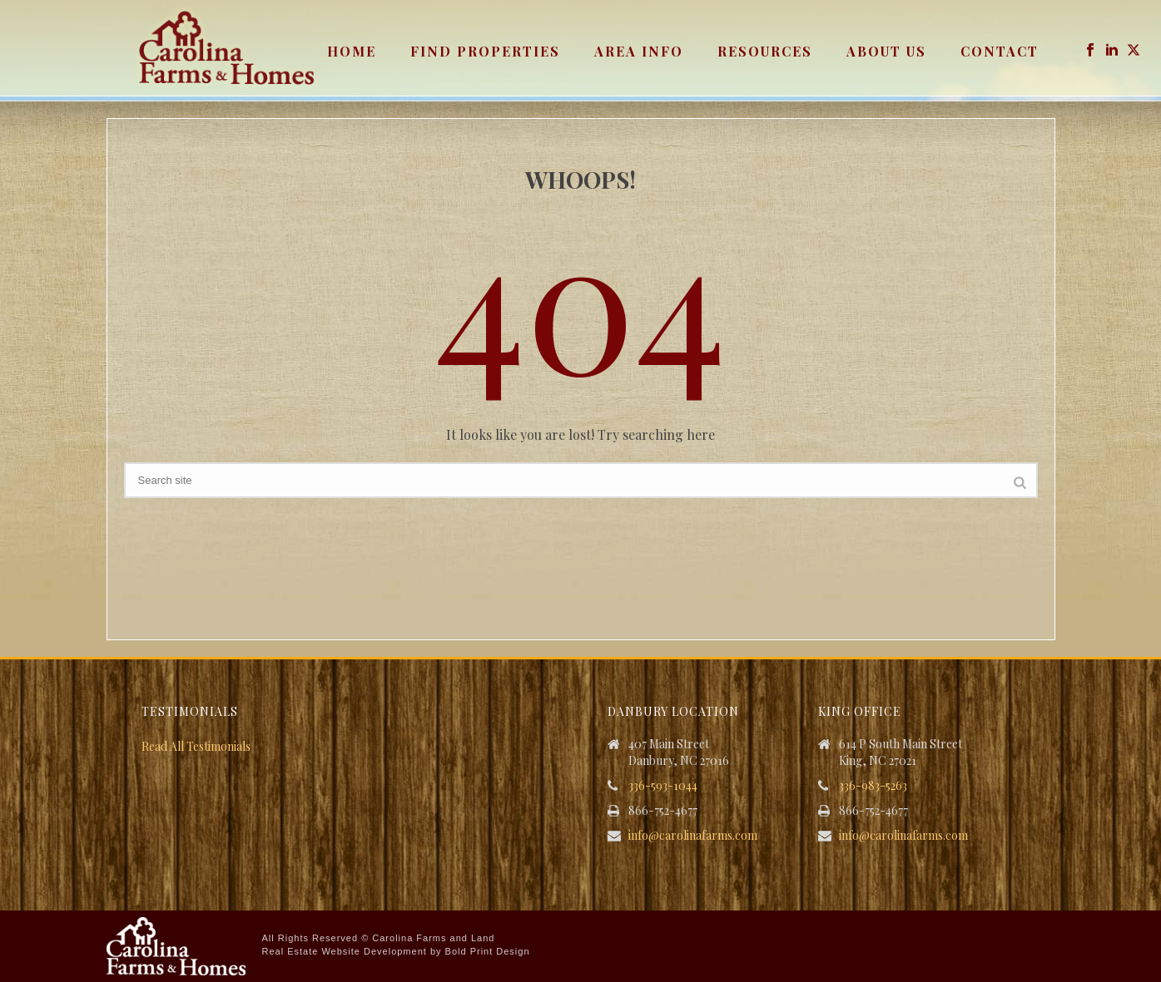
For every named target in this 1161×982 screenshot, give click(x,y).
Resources (764, 51)
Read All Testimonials (196, 746)
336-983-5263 (873, 785)
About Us (886, 51)
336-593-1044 (662, 785)
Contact (999, 51)
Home (351, 51)
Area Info (638, 51)
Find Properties (485, 51)
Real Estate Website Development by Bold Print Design (396, 951)
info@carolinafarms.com (692, 835)
